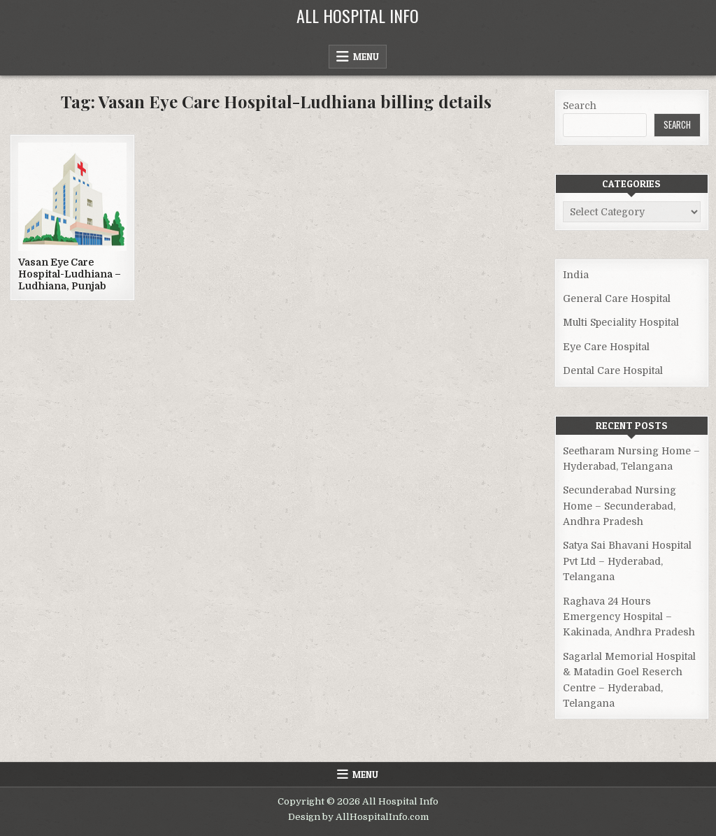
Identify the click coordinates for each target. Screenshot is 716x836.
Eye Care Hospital (606, 346)
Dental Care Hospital (613, 370)
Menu (366, 56)
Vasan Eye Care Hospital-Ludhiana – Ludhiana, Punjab (69, 274)
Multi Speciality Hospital (621, 322)
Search (579, 105)
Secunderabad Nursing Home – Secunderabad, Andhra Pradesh (619, 505)
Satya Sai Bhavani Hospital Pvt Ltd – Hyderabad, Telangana (627, 561)
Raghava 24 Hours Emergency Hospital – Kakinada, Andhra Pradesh (629, 617)
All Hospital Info (357, 15)
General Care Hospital (617, 298)
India (576, 274)
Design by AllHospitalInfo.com (358, 817)
